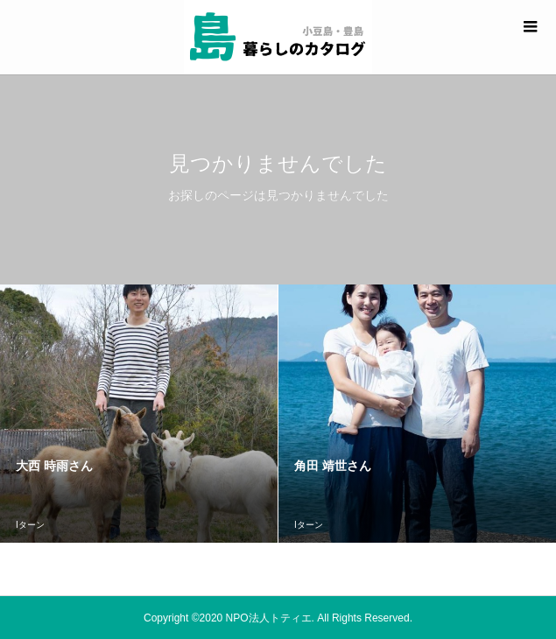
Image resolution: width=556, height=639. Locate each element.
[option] (139, 413)
